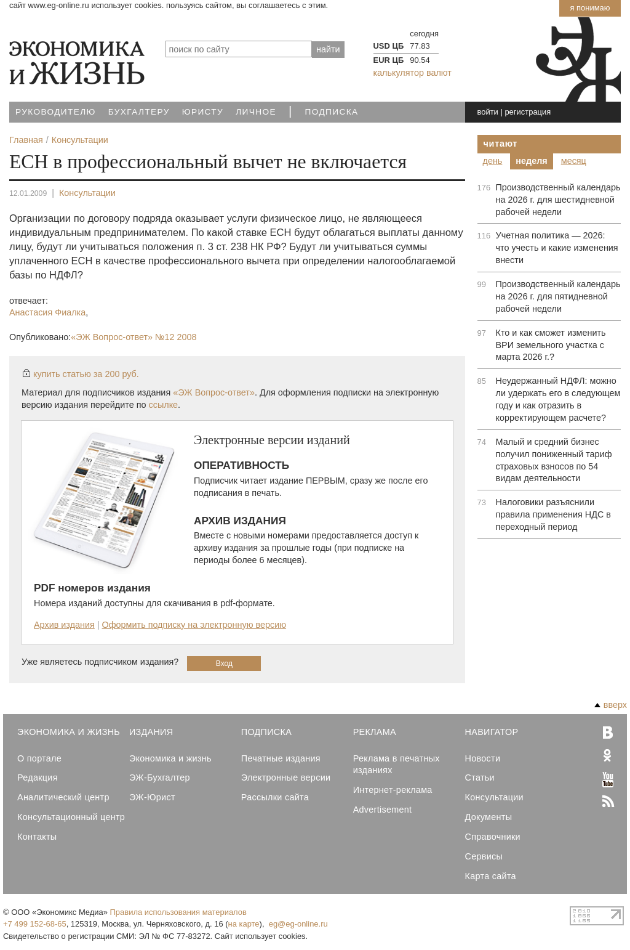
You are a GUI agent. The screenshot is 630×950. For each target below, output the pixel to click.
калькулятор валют (412, 73)
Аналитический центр (63, 797)
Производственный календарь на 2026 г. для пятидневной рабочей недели (558, 296)
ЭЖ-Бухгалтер (159, 777)
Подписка (332, 111)
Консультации (87, 193)
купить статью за (86, 374)
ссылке (163, 405)
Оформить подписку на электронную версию (194, 625)
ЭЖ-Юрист (152, 797)
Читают (501, 143)
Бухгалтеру (139, 111)
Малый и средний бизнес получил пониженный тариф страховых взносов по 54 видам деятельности (554, 460)
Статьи (480, 777)
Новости (483, 758)
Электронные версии (286, 777)
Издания (151, 732)
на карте (244, 923)
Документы (488, 817)
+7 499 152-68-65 (34, 923)
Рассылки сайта (275, 797)
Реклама (374, 732)
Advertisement (382, 809)
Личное (256, 111)
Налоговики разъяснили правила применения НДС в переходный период (554, 514)
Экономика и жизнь (170, 758)
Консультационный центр (71, 817)
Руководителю (55, 111)
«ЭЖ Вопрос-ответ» (133, 337)
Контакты (37, 837)
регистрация (527, 111)
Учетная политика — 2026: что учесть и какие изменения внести (557, 247)
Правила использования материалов (178, 912)
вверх (610, 705)
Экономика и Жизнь (68, 732)
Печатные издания (281, 758)
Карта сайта (490, 876)
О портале (39, 758)
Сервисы (484, 856)
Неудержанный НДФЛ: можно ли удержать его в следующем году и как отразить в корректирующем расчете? (558, 399)
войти (487, 111)
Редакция (37, 777)
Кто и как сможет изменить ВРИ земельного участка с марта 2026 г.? (551, 345)
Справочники (492, 837)
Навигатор (492, 732)
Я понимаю (590, 7)
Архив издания (64, 625)
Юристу (202, 111)
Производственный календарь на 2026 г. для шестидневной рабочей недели (558, 199)
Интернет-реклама (393, 790)
